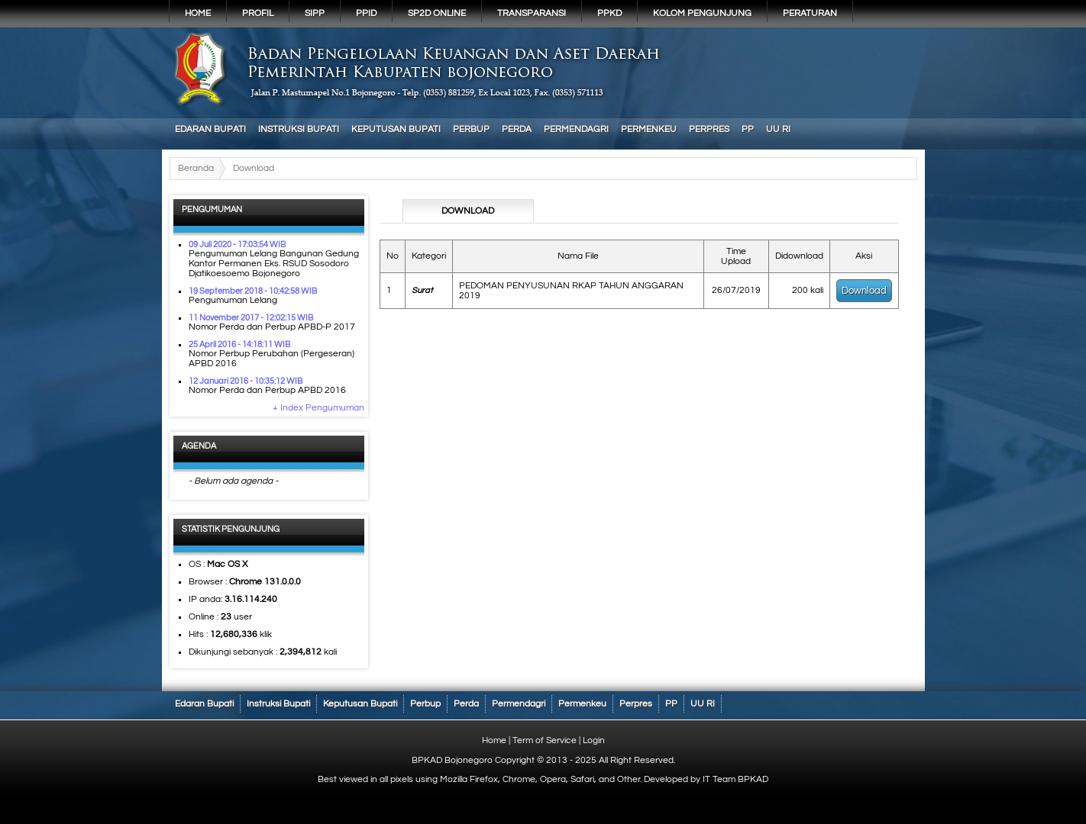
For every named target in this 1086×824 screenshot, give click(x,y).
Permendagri (576, 129)
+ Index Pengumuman (318, 408)
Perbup (471, 129)
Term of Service (544, 740)
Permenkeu (649, 129)
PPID (366, 13)
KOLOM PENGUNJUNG (702, 13)
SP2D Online (437, 13)
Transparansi (531, 13)
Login (594, 740)
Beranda (196, 168)
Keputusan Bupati (396, 129)
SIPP (315, 13)
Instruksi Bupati (298, 129)
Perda (517, 129)
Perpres (709, 129)
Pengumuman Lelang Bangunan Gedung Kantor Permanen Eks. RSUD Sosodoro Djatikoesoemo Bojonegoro (274, 263)
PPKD (609, 13)
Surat (422, 290)
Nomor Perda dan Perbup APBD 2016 (267, 390)
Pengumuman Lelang (233, 300)
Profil (257, 13)
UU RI (778, 129)
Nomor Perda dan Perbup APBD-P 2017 (272, 327)
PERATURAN (810, 13)
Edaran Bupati (210, 129)
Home (198, 13)
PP (748, 129)
